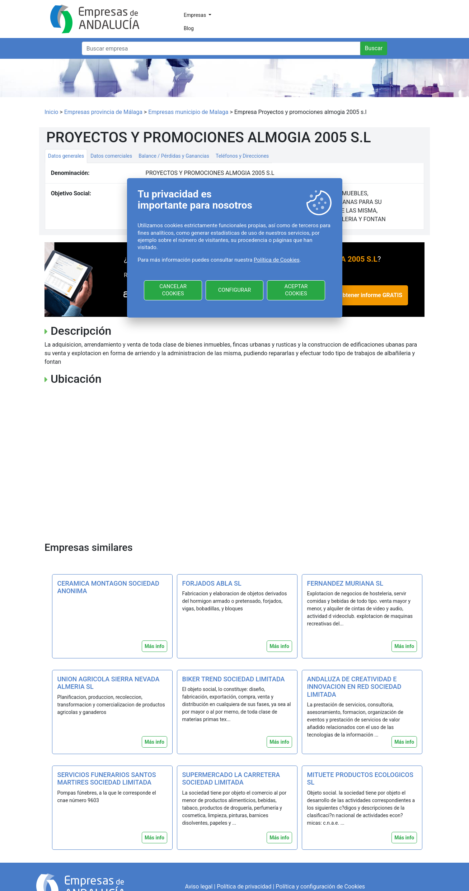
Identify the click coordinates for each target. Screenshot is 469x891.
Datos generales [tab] (66, 156)
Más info (154, 646)
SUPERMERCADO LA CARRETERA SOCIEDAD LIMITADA (231, 778)
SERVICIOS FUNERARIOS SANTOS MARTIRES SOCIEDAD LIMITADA (106, 778)
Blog (189, 28)
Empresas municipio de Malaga (188, 112)
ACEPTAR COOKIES (296, 290)
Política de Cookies (277, 260)
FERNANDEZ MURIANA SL (345, 583)
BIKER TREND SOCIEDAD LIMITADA (233, 679)
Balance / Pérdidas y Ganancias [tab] (174, 156)
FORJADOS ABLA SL (211, 583)
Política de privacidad (244, 886)
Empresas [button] (195, 15)
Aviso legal (198, 886)
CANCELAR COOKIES (173, 290)
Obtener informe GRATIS (370, 295)
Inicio (51, 112)
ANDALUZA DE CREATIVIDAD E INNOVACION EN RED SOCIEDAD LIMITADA (354, 686)
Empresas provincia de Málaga (103, 112)
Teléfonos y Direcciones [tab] (242, 156)
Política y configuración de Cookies (320, 886)
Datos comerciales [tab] (111, 156)
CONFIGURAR (234, 290)
